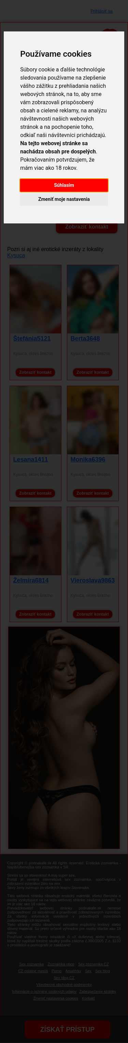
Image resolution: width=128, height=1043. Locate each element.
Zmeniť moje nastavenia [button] (64, 199)
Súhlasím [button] (64, 185)
